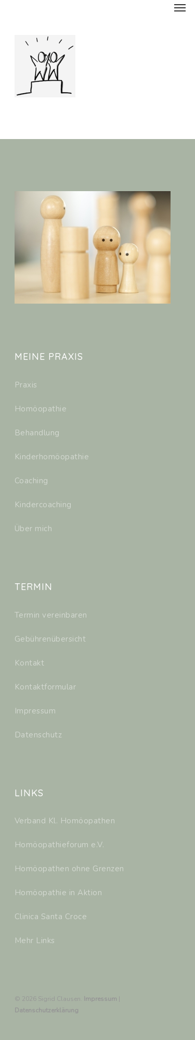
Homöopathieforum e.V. (60, 844)
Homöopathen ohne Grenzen (69, 868)
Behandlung (37, 433)
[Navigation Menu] (180, 7)
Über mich (34, 528)
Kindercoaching (43, 504)
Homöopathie (41, 409)
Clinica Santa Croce (51, 916)
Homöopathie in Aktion (58, 892)
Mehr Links (35, 940)
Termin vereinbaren (51, 615)
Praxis (26, 385)
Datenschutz (38, 735)
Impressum (35, 711)
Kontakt (30, 663)
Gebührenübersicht (50, 639)
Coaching (31, 480)
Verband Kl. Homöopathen (65, 821)
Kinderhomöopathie (52, 457)
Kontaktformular (45, 687)
